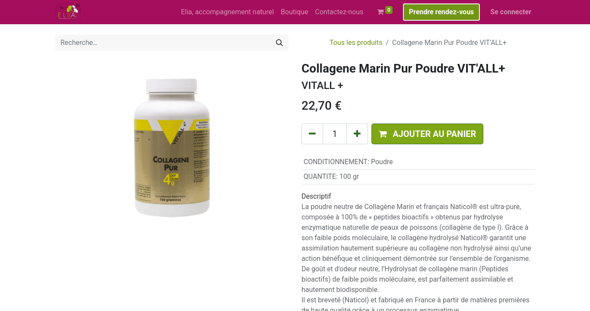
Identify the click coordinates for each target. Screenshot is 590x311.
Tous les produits (356, 42)
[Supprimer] (312, 134)
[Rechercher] (279, 43)
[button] (427, 134)
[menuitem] (227, 12)
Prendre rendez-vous (441, 12)
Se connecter (510, 12)
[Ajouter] (357, 134)
